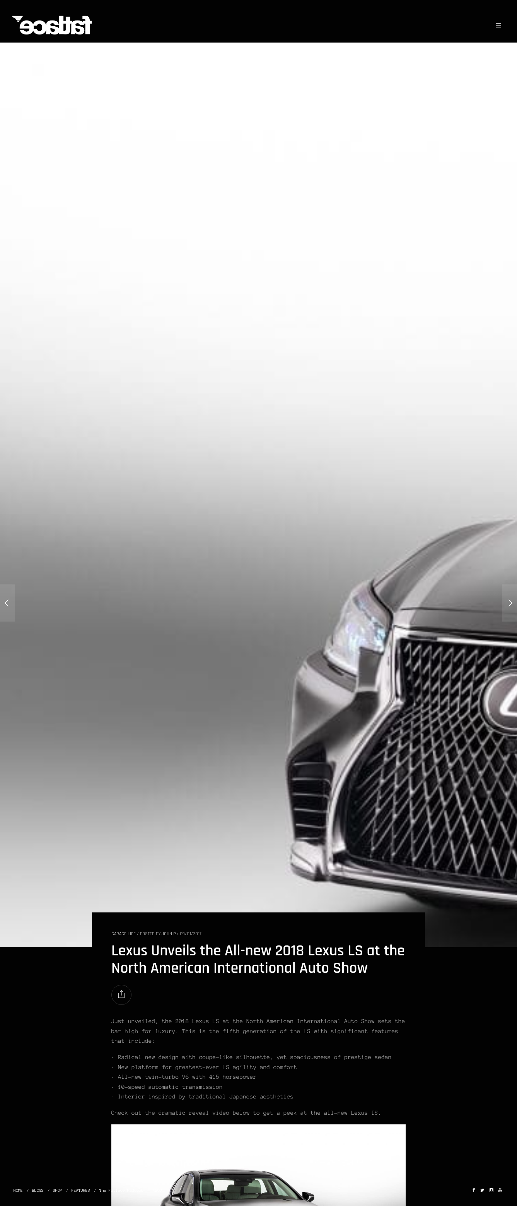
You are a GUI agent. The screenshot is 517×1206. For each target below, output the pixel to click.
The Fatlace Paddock (121, 1190)
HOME (18, 1190)
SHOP (57, 1190)
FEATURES (81, 1190)
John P (169, 934)
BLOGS (38, 1190)
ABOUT (158, 1190)
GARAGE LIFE (123, 934)
